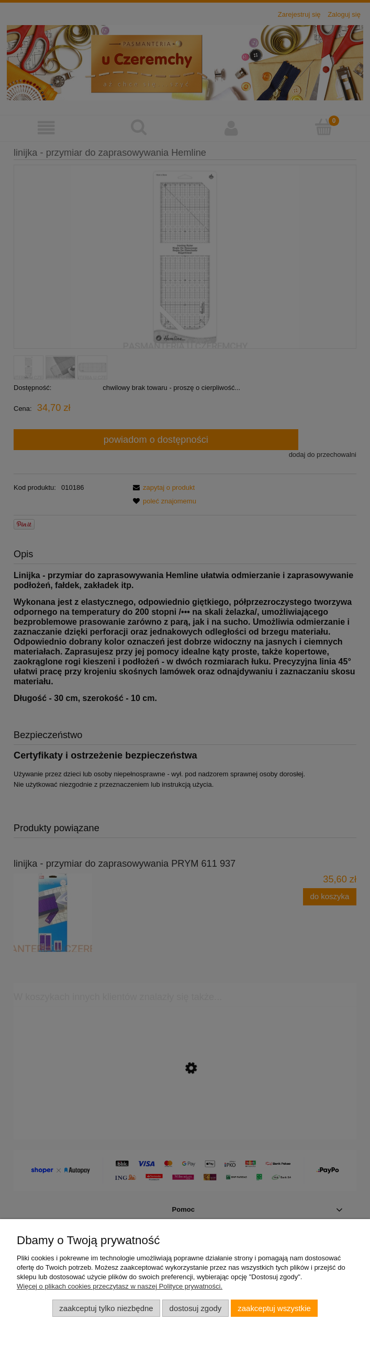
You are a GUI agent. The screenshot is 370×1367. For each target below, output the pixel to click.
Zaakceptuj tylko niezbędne (106, 1308)
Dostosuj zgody (196, 1308)
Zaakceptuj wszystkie (274, 1308)
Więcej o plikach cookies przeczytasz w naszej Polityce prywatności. (119, 1286)
